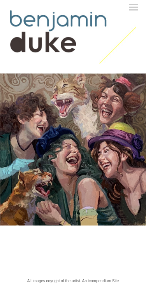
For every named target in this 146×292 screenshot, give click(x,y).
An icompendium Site (100, 281)
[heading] (73, 62)
